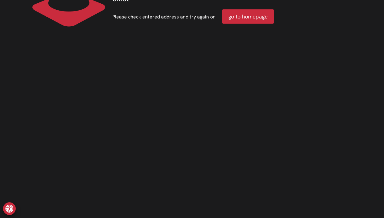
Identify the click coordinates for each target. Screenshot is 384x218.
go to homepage (248, 16)
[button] (9, 208)
